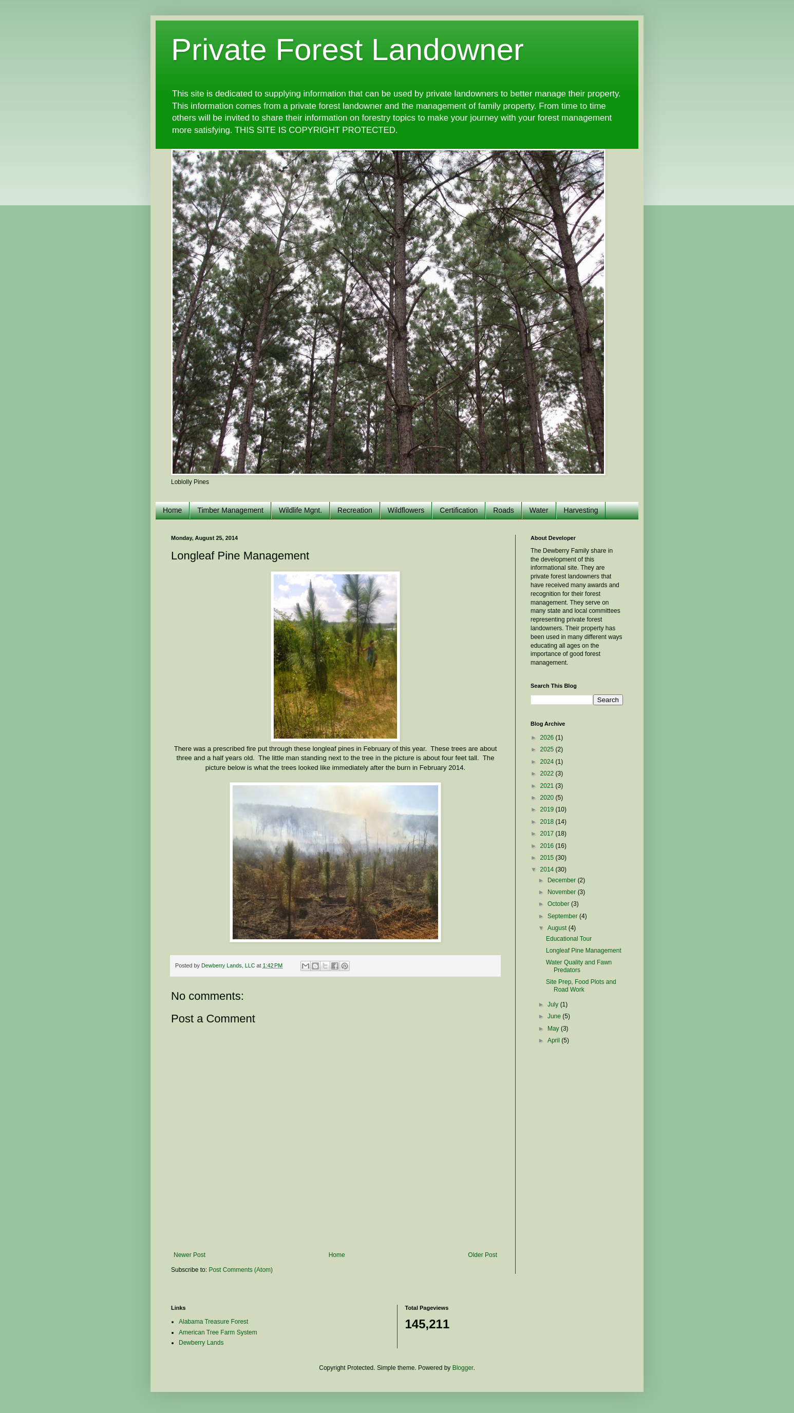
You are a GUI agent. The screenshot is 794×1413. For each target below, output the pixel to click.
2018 (548, 821)
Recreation (354, 510)
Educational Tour (569, 938)
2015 (548, 857)
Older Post (482, 1255)
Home (172, 510)
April (554, 1040)
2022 (548, 773)
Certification (459, 510)
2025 (548, 749)
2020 (548, 797)
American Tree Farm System (218, 1332)
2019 (548, 809)
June (554, 1016)
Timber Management (230, 510)
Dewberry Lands (201, 1342)
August (558, 928)
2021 (548, 785)
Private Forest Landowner (347, 49)
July (553, 1004)
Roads (503, 510)
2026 (548, 737)
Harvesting (581, 510)
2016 (548, 845)
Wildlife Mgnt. (300, 510)
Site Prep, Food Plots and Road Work (581, 985)
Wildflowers (406, 510)
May (554, 1028)
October (559, 903)
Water (539, 510)
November (562, 892)
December (562, 880)
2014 (548, 869)
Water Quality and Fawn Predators (579, 966)
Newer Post (189, 1255)
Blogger (463, 1367)
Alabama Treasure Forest (213, 1321)
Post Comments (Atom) (241, 1269)
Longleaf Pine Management (583, 950)
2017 (548, 833)
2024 (548, 761)
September (563, 916)
